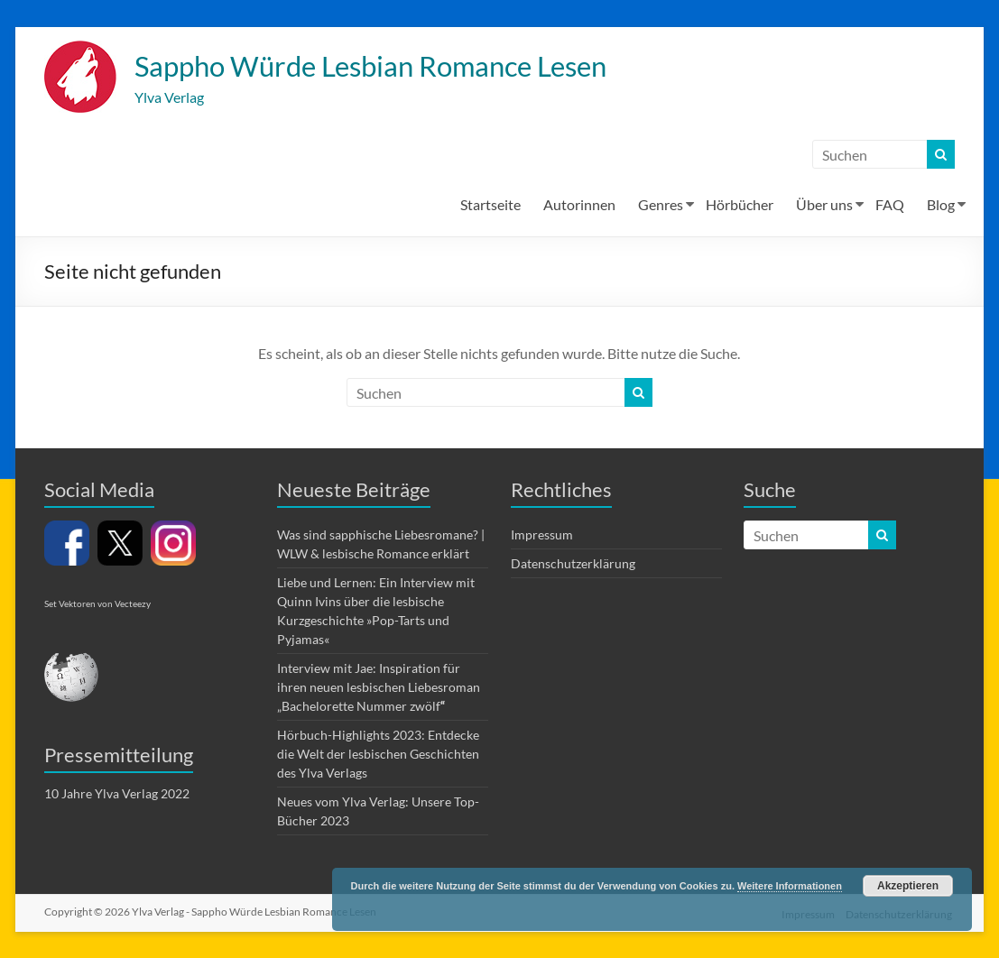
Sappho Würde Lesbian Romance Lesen (411, 66)
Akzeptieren (908, 886)
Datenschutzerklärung (573, 565)
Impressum (542, 536)
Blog (941, 206)
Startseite (490, 206)
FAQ (889, 206)
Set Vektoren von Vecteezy (97, 605)
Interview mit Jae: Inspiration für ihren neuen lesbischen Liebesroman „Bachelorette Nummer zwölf (378, 688)
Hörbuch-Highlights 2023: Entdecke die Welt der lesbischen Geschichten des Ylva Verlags (378, 755)
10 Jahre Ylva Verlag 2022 (117, 795)
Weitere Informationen (789, 885)
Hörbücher (739, 206)
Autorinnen (579, 206)
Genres (660, 206)
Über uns (824, 206)
